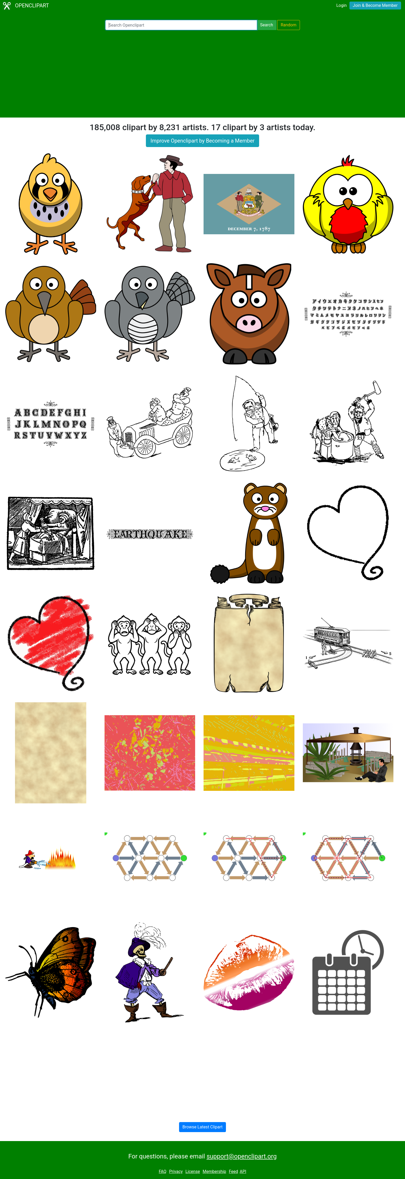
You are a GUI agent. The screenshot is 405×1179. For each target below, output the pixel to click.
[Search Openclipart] (181, 25)
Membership (214, 1171)
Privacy (176, 1171)
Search (266, 24)
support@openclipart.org (241, 1156)
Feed (233, 1171)
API (243, 1171)
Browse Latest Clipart (202, 1126)
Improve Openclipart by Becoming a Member (202, 141)
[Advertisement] (202, 74)
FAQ (162, 1171)
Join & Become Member (375, 5)
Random (289, 24)
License (192, 1171)
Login (341, 5)
